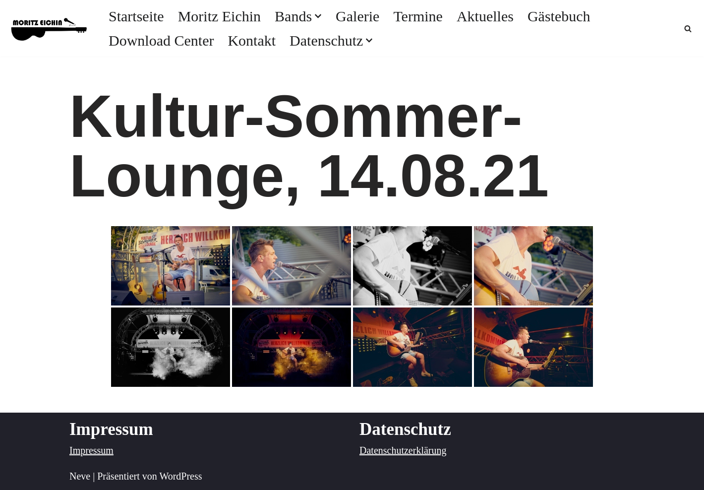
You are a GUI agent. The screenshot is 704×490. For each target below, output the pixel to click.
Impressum (91, 450)
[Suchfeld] (688, 28)
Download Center (161, 40)
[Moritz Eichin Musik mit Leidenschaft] (49, 28)
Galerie (357, 16)
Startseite (136, 16)
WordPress (180, 476)
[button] (318, 16)
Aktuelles (485, 16)
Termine (418, 16)
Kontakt (252, 40)
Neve (79, 476)
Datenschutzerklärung (402, 450)
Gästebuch (559, 16)
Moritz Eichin (219, 16)
